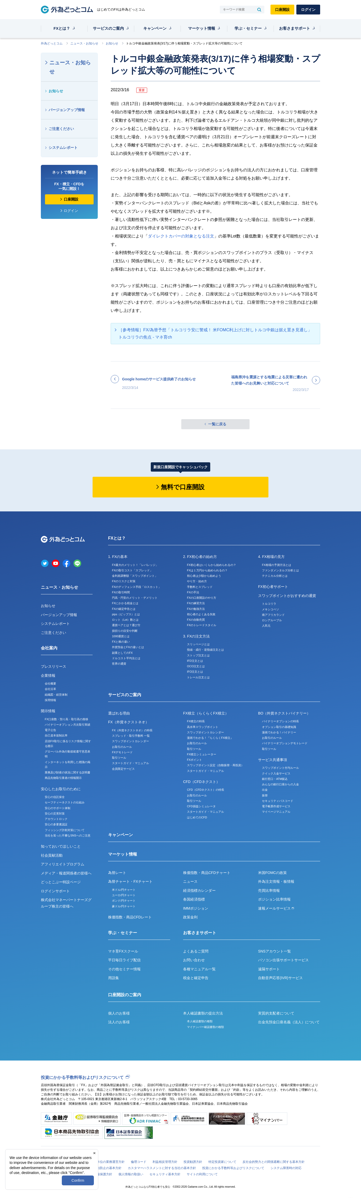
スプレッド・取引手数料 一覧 (131, 735)
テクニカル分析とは (275, 575)
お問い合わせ (194, 960)
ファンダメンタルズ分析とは (280, 570)
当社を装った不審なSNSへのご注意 (68, 835)
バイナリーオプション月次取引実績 (67, 724)
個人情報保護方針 (99, 1174)
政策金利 (190, 917)
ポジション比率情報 (274, 899)
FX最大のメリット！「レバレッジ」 (135, 564)
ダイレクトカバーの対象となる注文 (181, 236)
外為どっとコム (52, 43)
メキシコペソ (270, 609)
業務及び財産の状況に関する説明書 (67, 772)
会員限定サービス (123, 768)
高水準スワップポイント (202, 726)
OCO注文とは (196, 666)
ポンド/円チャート (124, 900)
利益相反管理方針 (165, 1162)
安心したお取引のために (61, 789)
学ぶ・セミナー (248, 28)
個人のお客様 (119, 1013)
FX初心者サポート (273, 587)
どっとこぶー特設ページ (61, 882)
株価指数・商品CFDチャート (206, 873)
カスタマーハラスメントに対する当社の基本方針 (162, 1168)
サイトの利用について (202, 1174)
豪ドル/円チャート (124, 906)
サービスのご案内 (108, 28)
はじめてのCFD (197, 817)
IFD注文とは (195, 660)
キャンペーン (155, 28)
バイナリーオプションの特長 (280, 721)
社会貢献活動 (52, 855)
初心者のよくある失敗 (201, 614)
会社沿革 (50, 688)
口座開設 (282, 9)
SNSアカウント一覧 (274, 951)
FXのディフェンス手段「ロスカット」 (136, 586)
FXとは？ (62, 28)
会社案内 (49, 648)
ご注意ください (61, 129)
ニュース (190, 881)
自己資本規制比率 (56, 735)
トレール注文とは (198, 677)
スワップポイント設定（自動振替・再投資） (215, 765)
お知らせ (112, 43)
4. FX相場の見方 (271, 557)
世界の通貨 (119, 663)
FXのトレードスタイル (201, 625)
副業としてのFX (122, 652)
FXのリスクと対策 (124, 581)
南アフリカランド (273, 614)
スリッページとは (198, 644)
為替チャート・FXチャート (130, 881)
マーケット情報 (201, 28)
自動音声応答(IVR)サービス (280, 978)
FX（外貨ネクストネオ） (128, 722)
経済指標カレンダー (199, 890)
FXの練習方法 (196, 603)
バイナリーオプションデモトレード (284, 743)
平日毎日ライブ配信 (124, 960)
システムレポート (63, 147)
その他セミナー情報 (124, 969)
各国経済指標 (194, 899)
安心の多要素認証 (56, 824)
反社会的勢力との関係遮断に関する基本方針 (274, 1162)
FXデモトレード (122, 752)
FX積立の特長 (196, 721)
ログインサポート (55, 891)
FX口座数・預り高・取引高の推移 (66, 719)
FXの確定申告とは (124, 608)
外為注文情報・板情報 (276, 881)
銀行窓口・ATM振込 (275, 778)
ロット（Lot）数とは (125, 619)
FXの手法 (193, 592)
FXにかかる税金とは (125, 603)
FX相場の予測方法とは (276, 564)
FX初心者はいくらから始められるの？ (211, 564)
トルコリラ (269, 603)
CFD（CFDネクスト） (201, 782)
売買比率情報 (269, 890)
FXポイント (194, 759)
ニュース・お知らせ (84, 43)
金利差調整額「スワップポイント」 (134, 575)
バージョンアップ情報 (67, 110)
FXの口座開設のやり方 (201, 597)
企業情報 (48, 675)
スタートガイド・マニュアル (130, 763)
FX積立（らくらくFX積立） (206, 713)
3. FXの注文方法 (196, 636)
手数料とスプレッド (200, 586)
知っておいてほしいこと (61, 846)
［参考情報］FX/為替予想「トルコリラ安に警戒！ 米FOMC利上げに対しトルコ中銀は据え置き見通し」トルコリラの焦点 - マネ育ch (215, 333)
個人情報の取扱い (130, 1174)
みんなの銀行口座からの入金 (280, 784)
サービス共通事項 (272, 760)
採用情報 (50, 700)
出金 (265, 789)
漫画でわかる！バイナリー (279, 732)
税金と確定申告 (195, 978)
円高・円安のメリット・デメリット (134, 597)
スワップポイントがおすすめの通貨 (287, 596)
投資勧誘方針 (193, 1162)
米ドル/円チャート (124, 889)
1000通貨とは (121, 636)
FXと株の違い (121, 641)
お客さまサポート (294, 28)
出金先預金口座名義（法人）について (289, 1022)
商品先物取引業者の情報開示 (63, 777)
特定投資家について (222, 1162)
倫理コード (138, 1162)
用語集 (113, 978)
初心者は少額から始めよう (204, 575)
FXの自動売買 (196, 619)
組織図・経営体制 (56, 694)
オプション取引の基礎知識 (279, 726)
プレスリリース (53, 666)
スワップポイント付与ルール (280, 767)
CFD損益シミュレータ (201, 806)
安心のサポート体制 (57, 808)
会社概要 (50, 683)
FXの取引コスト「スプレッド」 (132, 570)
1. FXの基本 (117, 557)
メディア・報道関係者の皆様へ (66, 873)
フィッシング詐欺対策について (65, 830)
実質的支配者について (276, 1013)
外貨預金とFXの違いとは (128, 647)
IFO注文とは (195, 671)
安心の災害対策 (55, 813)
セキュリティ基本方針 (164, 1174)
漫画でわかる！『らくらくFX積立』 (210, 737)
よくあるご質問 (195, 951)
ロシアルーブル (272, 620)
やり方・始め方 (197, 581)
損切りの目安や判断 (125, 630)
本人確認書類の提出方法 (203, 1013)
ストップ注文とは (198, 655)
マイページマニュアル (276, 811)
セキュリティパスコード (277, 800)
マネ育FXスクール (123, 951)
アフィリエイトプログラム (62, 864)
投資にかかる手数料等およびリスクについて (82, 1077)
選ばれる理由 (119, 713)
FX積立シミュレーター (201, 754)
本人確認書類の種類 (200, 1021)
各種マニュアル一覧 (199, 969)
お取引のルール (122, 746)
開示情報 (48, 711)
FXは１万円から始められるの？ (207, 570)
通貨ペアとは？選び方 (126, 625)
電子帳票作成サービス (276, 806)
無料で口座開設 (183, 486)
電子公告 (50, 730)
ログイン (308, 9)
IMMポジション (195, 908)
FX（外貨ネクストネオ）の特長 (132, 730)
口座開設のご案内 (124, 995)
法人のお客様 (119, 1022)
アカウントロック (56, 818)
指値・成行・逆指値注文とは (205, 649)
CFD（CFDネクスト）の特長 (205, 789)
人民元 (266, 625)
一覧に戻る (217, 424)
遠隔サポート (269, 969)
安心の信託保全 (55, 796)
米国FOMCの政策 (272, 873)
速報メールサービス (276, 908)
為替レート (117, 873)
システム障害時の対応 (286, 1168)
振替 (265, 795)
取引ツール (119, 757)
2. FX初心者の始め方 (200, 557)
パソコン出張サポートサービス (283, 960)
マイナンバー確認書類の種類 (205, 1026)
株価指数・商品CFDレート (130, 917)
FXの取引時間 (121, 592)
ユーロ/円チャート (124, 895)
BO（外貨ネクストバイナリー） (284, 713)
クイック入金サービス (276, 773)
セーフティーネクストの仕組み (65, 802)
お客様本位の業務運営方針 (106, 1162)
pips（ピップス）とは (126, 614)
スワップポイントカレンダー (130, 741)
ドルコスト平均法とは (126, 658)
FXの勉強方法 (196, 608)
